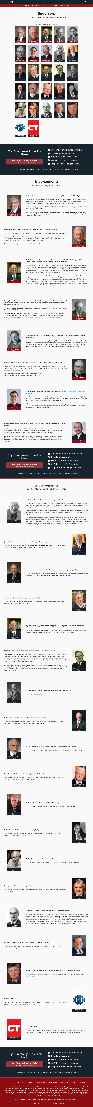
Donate (74, 1082)
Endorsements (40, 1082)
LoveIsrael (37, 423)
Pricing (30, 1082)
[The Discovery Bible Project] (24, 161)
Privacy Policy (37, 1103)
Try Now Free (19, 1082)
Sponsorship (64, 1082)
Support (82, 1082)
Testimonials (53, 1082)
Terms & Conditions (58, 1103)
